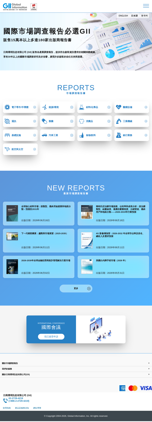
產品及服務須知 (22, 409)
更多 (76, 288)
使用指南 (7, 409)
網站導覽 (37, 409)
